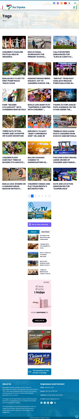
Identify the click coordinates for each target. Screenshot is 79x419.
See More (39, 216)
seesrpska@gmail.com (52, 399)
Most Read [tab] (45, 232)
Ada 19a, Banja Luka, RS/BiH (54, 395)
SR (75, 3)
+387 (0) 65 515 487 (51, 391)
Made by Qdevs (45, 418)
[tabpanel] (39, 256)
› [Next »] (49, 196)
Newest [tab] (33, 232)
